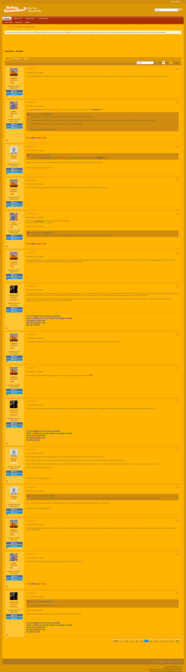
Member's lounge (29, 27)
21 (151, 640)
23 (161, 640)
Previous (116, 640)
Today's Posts (30, 18)
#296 (177, 450)
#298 (177, 521)
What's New (18, 18)
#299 (177, 554)
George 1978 (13, 295)
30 (166, 640)
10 (127, 640)
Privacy (170, 662)
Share (14, 91)
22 (156, 640)
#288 (177, 147)
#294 (177, 368)
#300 (177, 593)
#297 (177, 487)
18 (136, 640)
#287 (177, 102)
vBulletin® (172, 668)
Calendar (27, 22)
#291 (177, 253)
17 (132, 640)
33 (171, 640)
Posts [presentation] (7, 59)
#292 (177, 286)
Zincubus (14, 156)
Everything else (19, 27)
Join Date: (11, 86)
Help (155, 662)
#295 (177, 401)
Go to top (178, 662)
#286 (177, 69)
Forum (10, 27)
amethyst (14, 78)
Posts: (12, 88)
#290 (177, 214)
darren (14, 112)
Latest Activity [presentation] (16, 59)
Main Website (43, 18)
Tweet (14, 94)
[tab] (8, 58)
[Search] (166, 9)
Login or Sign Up (176, 1)
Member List (18, 22)
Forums (6, 18)
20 (146, 640)
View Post (50, 114)
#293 (177, 334)
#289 (177, 180)
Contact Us (162, 662)
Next (177, 640)
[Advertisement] (93, 42)
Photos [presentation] (26, 59)
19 (141, 640)
